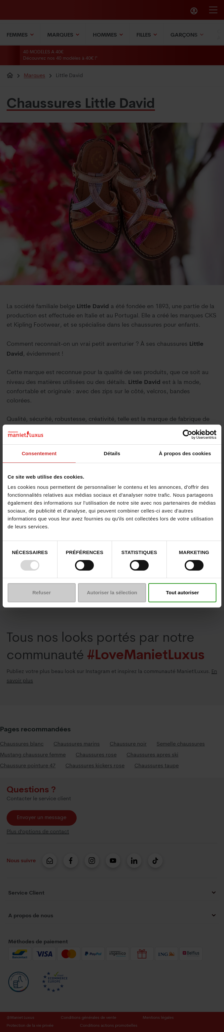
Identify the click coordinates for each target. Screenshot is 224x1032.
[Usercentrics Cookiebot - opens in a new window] (187, 434)
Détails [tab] (112, 453)
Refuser (41, 592)
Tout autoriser (182, 592)
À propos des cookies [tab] (185, 453)
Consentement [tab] (39, 453)
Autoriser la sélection (112, 592)
